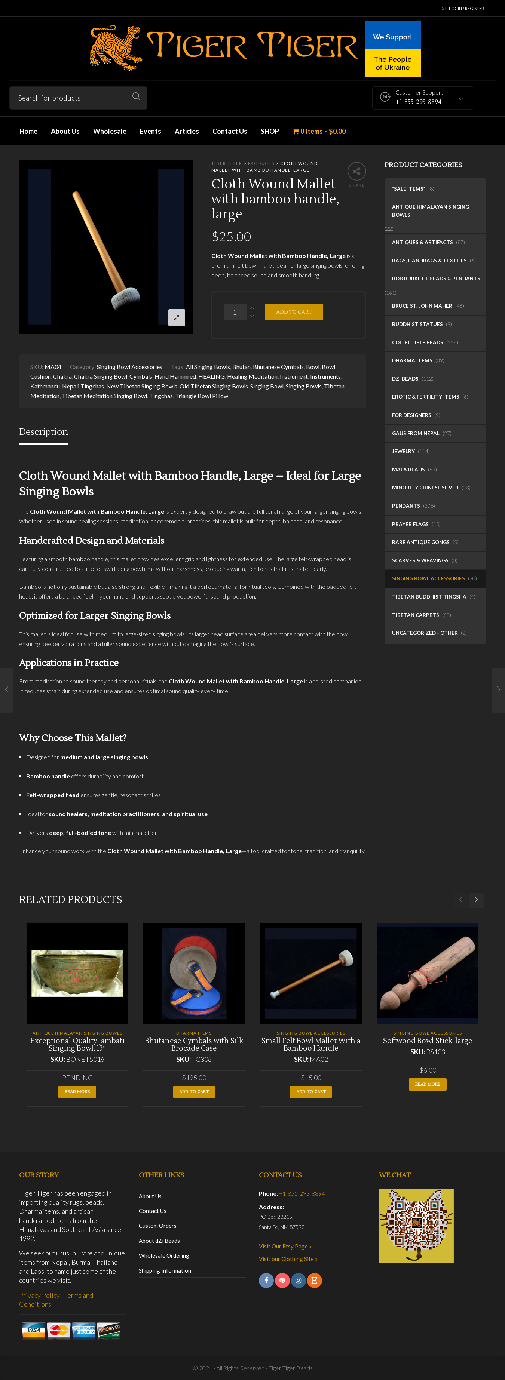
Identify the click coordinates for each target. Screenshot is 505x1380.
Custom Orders (158, 1225)
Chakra (62, 376)
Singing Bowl (267, 386)
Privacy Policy (39, 1295)
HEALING (211, 376)
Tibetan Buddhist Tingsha (429, 597)
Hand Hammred (175, 376)
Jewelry (403, 451)
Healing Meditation (252, 376)
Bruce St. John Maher (422, 306)
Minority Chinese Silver (425, 488)
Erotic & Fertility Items (425, 397)
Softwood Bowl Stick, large (427, 1041)
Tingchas (161, 395)
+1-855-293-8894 (302, 1193)
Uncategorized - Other (425, 633)
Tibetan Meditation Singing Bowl (104, 395)
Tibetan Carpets (415, 615)
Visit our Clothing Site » (288, 1258)
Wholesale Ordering (164, 1255)
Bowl (312, 366)
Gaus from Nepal (416, 433)
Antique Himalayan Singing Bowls (430, 211)
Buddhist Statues (417, 324)
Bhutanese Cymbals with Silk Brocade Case (194, 1044)
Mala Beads (408, 470)
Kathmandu (45, 386)
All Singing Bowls (208, 366)
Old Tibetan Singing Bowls (214, 386)
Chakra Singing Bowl (100, 376)
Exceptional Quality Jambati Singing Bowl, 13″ (77, 1044)
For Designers (411, 415)
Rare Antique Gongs (421, 542)
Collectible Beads (417, 342)
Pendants (406, 506)
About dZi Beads (159, 1240)
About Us (150, 1196)
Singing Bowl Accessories (428, 578)
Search (136, 96)
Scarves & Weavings (420, 560)
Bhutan (241, 366)
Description (43, 432)
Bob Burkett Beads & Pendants (436, 279)
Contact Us (152, 1210)
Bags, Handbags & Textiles (429, 261)
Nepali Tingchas (83, 386)
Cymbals (140, 376)
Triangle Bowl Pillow (201, 395)
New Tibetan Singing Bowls (141, 386)
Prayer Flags (410, 524)
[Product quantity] (235, 312)
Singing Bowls (304, 386)
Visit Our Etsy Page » (285, 1246)
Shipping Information (165, 1270)
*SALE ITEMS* (408, 189)
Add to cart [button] (194, 1092)
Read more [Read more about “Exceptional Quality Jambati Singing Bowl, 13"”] (77, 1092)
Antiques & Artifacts (422, 242)
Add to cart (294, 312)
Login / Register (466, 8)
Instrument (294, 376)
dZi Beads (405, 379)
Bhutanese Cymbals (278, 366)
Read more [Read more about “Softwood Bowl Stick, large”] (427, 1084)
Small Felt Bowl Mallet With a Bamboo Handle (311, 1044)
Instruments (325, 376)
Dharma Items (412, 360)
